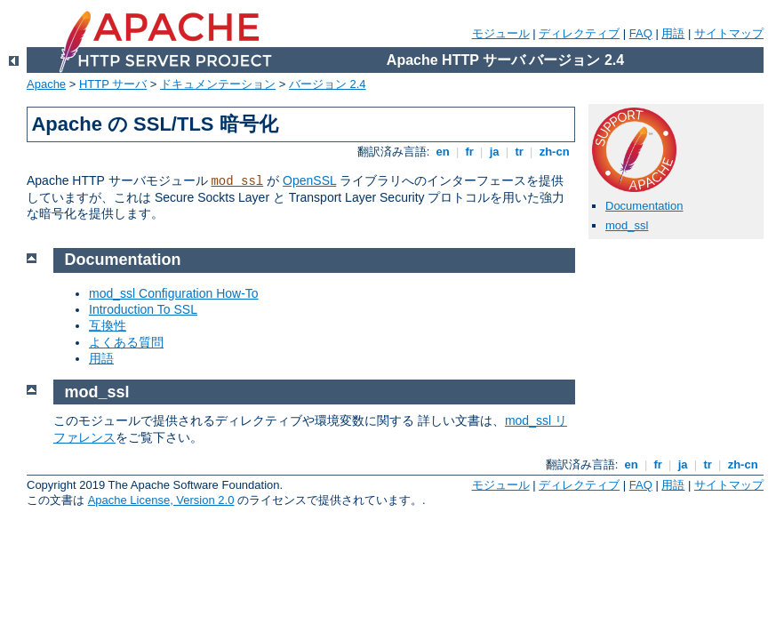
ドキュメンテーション (218, 84)
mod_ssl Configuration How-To (174, 293)
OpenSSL (309, 180)
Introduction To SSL (143, 309)
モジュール (501, 33)
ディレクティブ (579, 33)
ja (494, 151)
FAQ (640, 33)
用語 (672, 33)
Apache (46, 84)
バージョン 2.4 (327, 84)
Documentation (644, 205)
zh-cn (554, 151)
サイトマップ (729, 33)
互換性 (107, 325)
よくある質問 (126, 342)
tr (519, 151)
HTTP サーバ (113, 84)
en (442, 151)
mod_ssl (237, 181)
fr (469, 151)
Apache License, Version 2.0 (161, 500)
